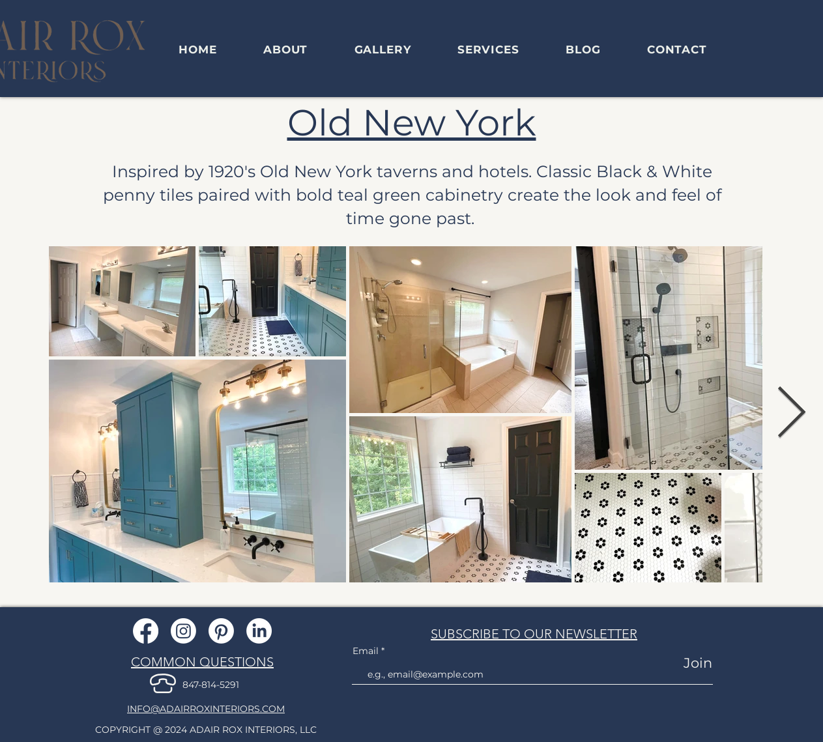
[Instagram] (183, 631)
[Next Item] (791, 414)
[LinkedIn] (259, 631)
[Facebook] (145, 631)
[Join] (688, 663)
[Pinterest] (221, 631)
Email (367, 650)
